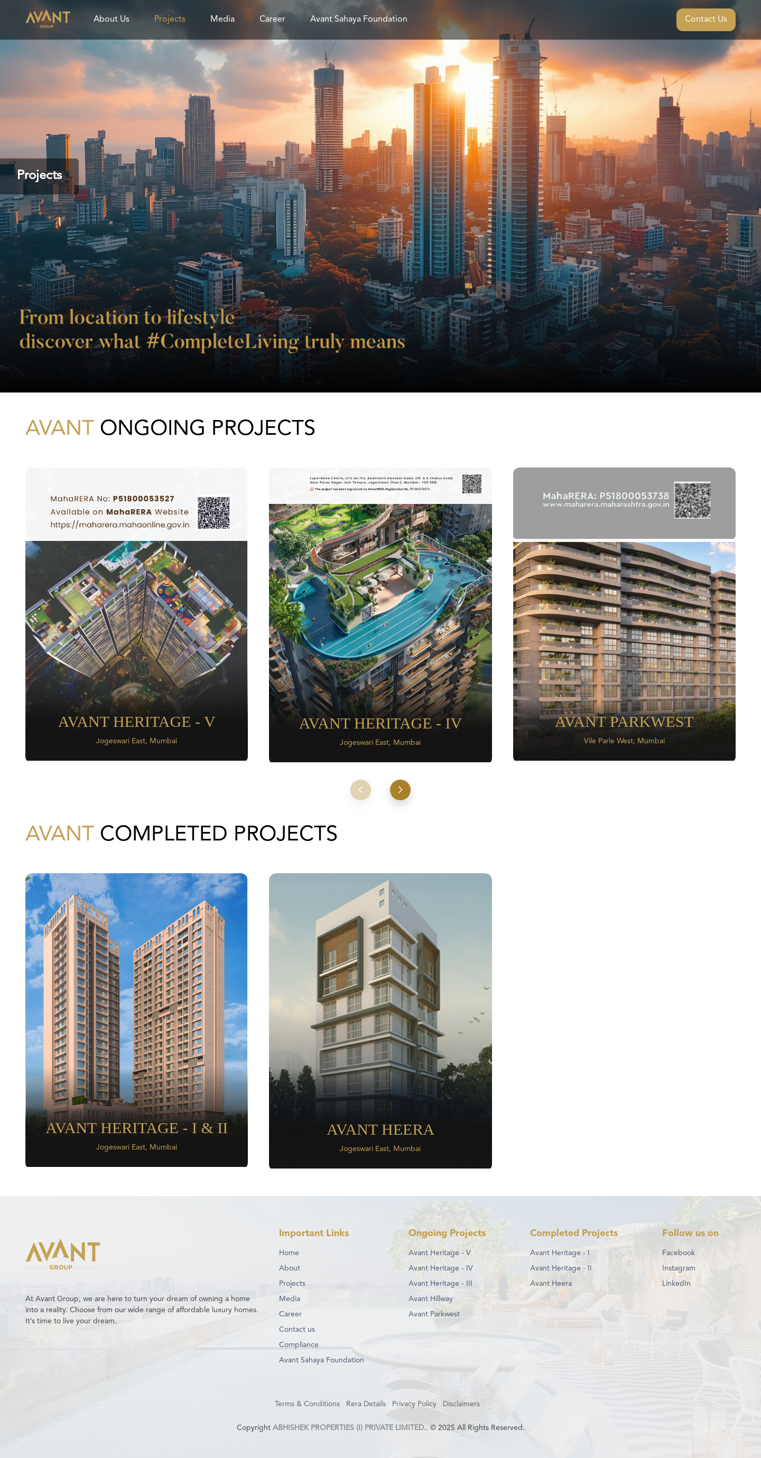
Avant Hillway (431, 1299)
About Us (111, 19)
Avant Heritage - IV (441, 1268)
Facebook (678, 1253)
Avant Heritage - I (560, 1253)
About (289, 1268)
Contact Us (706, 19)
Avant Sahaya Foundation (358, 19)
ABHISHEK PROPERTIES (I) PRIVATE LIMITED (348, 1428)
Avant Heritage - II (561, 1268)
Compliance (299, 1345)
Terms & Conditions (307, 1404)
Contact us (297, 1329)
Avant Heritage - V (440, 1253)
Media (222, 19)
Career (272, 19)
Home (289, 1253)
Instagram (678, 1268)
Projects (169, 19)
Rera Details (366, 1404)
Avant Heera (551, 1283)
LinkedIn (676, 1283)
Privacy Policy (414, 1404)
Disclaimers (461, 1404)
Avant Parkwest (434, 1314)
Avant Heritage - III (440, 1283)
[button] (361, 789)
